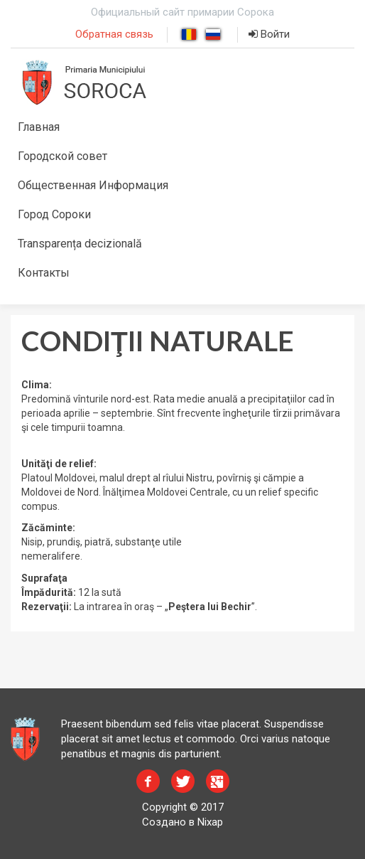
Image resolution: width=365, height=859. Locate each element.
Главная (39, 127)
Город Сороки (54, 214)
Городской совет (62, 156)
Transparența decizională (80, 243)
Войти (269, 34)
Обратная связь (114, 34)
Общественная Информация (93, 185)
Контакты (44, 272)
